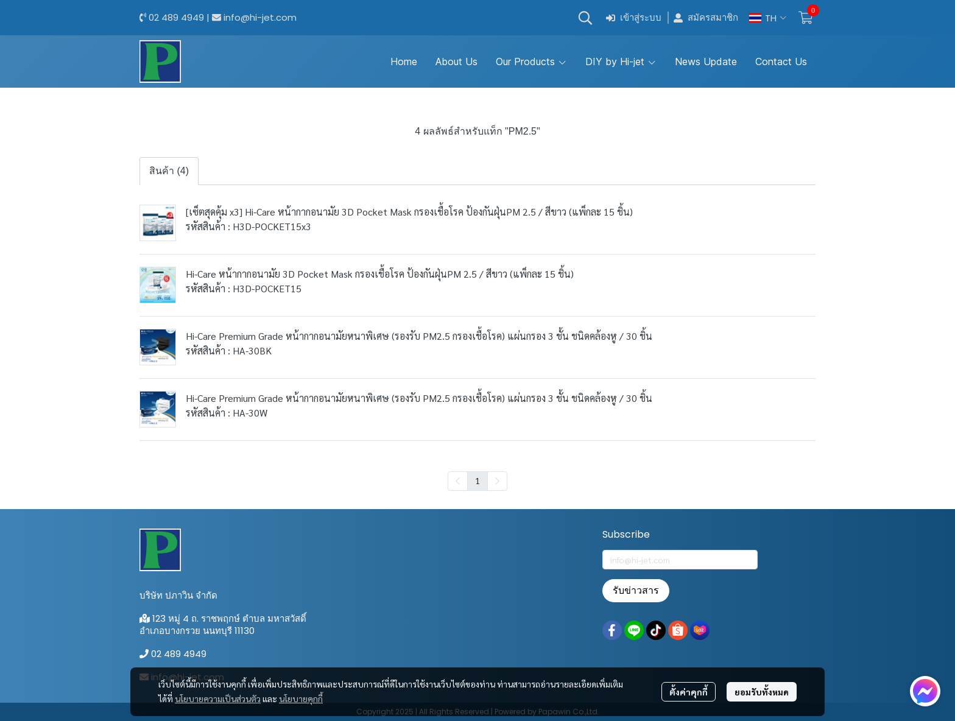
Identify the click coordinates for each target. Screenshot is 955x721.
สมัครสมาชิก (706, 18)
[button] (585, 17)
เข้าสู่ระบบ (633, 18)
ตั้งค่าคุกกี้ (688, 691)
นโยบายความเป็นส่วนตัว (218, 698)
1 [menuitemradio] (477, 480)
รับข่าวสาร (636, 590)
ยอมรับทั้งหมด (762, 691)
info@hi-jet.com (260, 17)
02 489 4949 (176, 17)
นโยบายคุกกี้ (301, 698)
